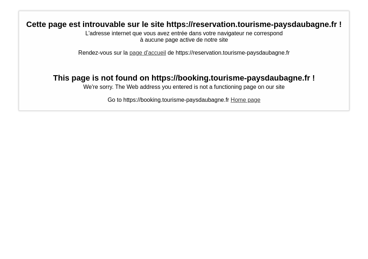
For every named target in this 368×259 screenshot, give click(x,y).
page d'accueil (147, 53)
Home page (246, 100)
